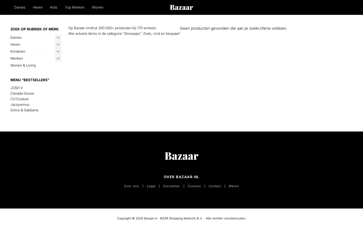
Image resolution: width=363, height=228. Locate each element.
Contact (215, 186)
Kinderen (17, 51)
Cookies (194, 186)
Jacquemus (19, 104)
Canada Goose (22, 93)
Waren (234, 186)
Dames (19, 7)
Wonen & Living (23, 65)
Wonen (97, 7)
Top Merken (74, 7)
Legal (151, 186)
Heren (38, 7)
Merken (16, 58)
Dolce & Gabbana (24, 110)
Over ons (131, 186)
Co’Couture (19, 99)
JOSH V (16, 88)
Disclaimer (171, 186)
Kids (53, 7)
